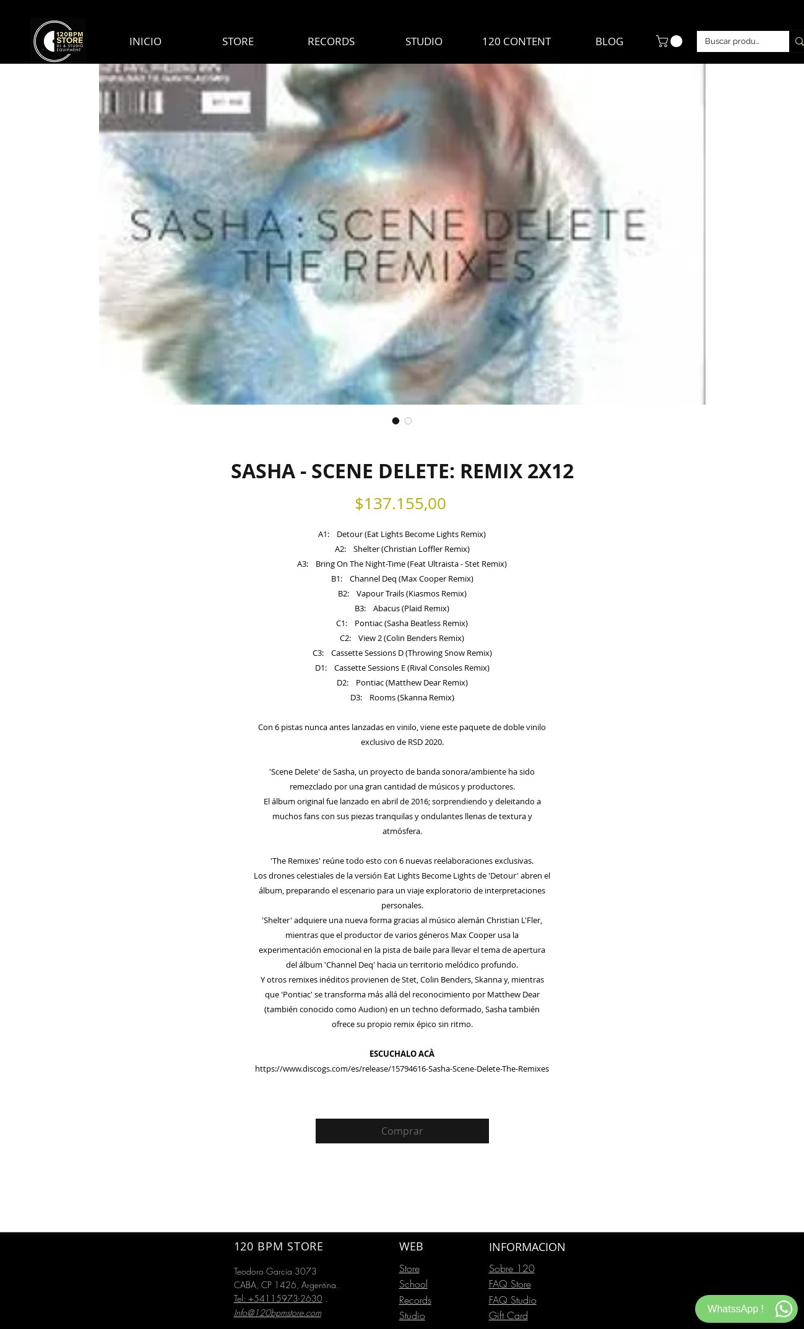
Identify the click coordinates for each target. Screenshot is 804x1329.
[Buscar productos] (734, 41)
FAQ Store (510, 1284)
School (413, 1284)
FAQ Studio (513, 1300)
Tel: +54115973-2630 (278, 1298)
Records (415, 1300)
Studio (412, 1315)
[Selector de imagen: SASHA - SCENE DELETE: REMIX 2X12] (396, 421)
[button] (670, 41)
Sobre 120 (512, 1268)
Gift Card (508, 1315)
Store (409, 1268)
